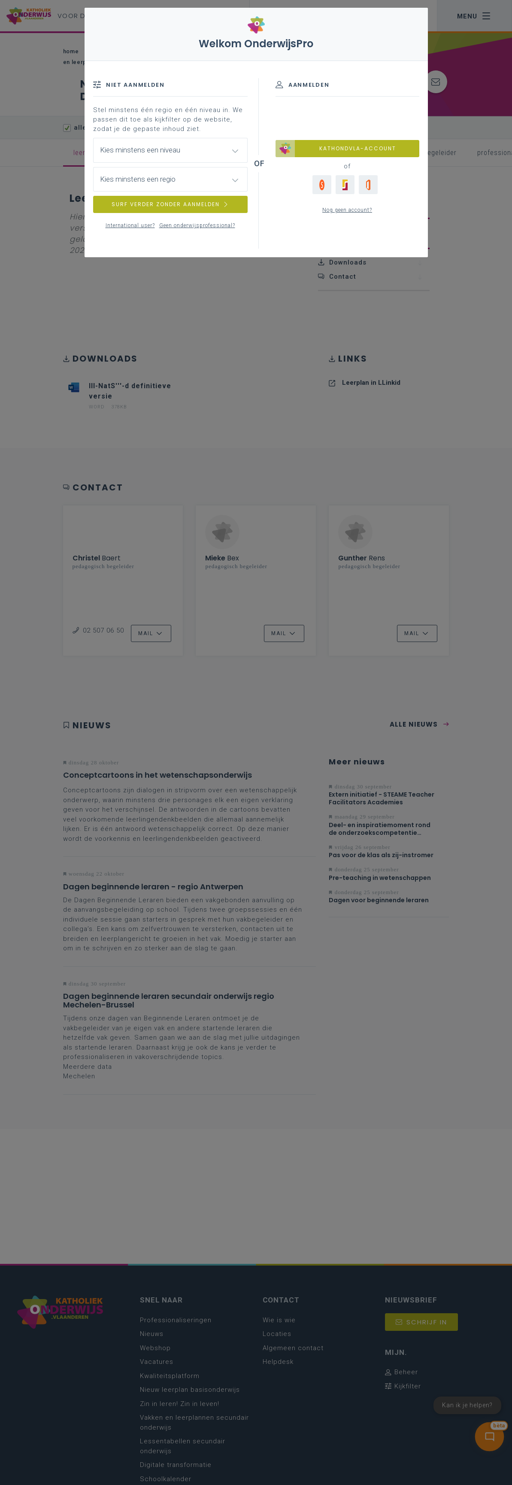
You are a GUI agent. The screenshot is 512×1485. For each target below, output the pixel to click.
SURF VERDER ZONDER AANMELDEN (170, 204)
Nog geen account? (347, 210)
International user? (130, 225)
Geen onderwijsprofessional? (197, 225)
